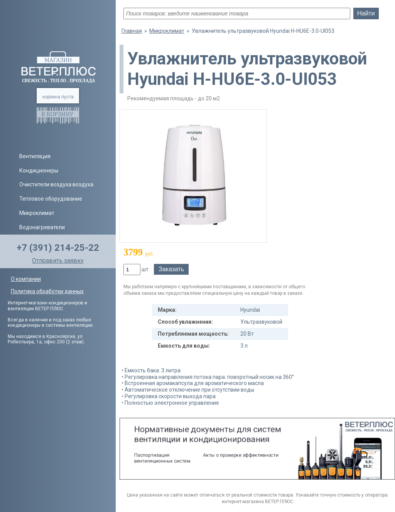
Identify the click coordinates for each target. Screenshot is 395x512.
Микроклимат (36, 213)
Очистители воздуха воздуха (56, 184)
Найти (366, 13)
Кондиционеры (38, 170)
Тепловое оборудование (50, 199)
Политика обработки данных (47, 291)
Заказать (171, 269)
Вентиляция (35, 156)
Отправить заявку (58, 260)
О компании (26, 279)
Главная (132, 31)
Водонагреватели (42, 227)
